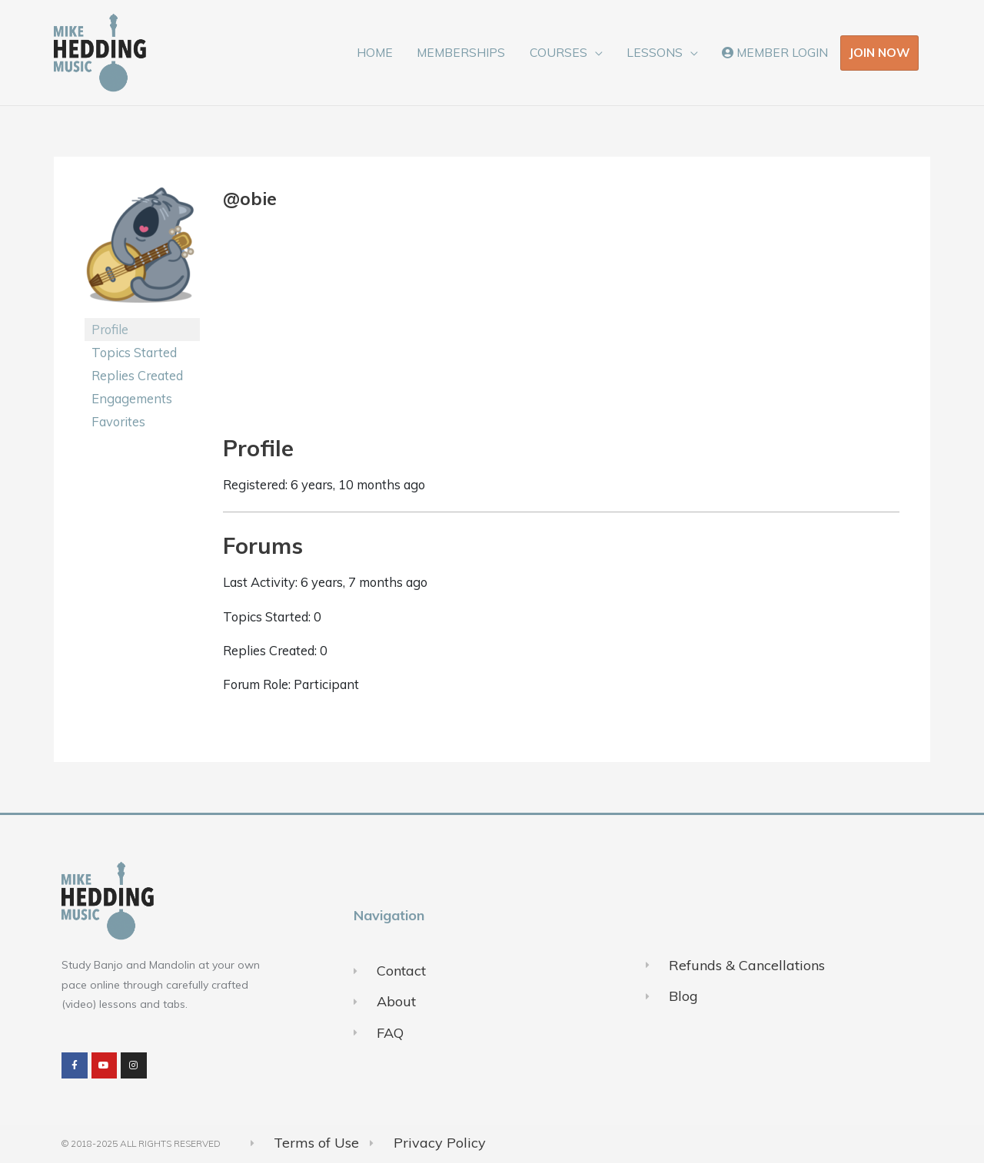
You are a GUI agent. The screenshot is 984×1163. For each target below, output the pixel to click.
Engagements (131, 398)
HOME (375, 52)
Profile (109, 329)
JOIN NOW (879, 52)
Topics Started (134, 352)
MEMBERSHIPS (461, 52)
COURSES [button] (558, 52)
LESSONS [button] (655, 52)
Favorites (118, 421)
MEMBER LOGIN (775, 52)
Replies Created (137, 375)
